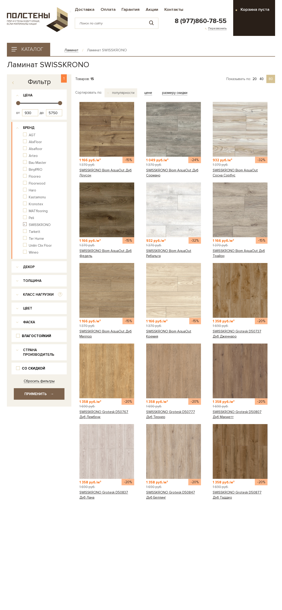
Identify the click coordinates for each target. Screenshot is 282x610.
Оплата (108, 9)
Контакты (173, 9)
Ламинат (71, 50)
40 (261, 79)
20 (255, 79)
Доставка (84, 9)
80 (271, 79)
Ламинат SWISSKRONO (107, 50)
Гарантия (131, 9)
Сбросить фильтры (39, 381)
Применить (39, 394)
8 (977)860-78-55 (201, 21)
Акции (152, 9)
